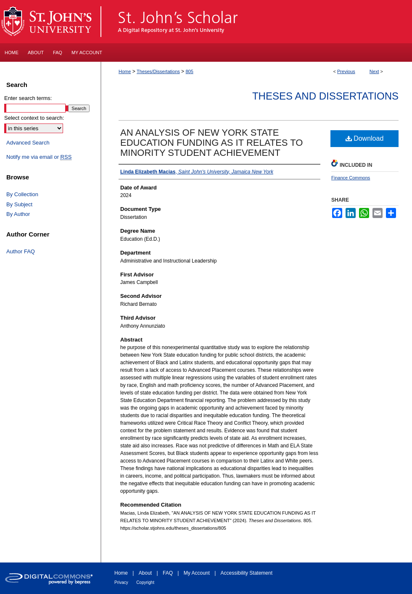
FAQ (168, 573)
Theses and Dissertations (325, 96)
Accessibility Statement (246, 573)
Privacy (121, 582)
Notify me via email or (38, 157)
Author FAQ (20, 251)
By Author (18, 214)
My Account (197, 573)
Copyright (145, 582)
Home (125, 71)
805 (189, 71)
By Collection (22, 194)
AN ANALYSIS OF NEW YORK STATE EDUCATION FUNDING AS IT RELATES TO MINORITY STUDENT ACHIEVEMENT (211, 142)
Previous (346, 71)
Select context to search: (34, 118)
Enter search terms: (28, 98)
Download (365, 138)
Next (374, 71)
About (145, 573)
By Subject (19, 204)
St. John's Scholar (257, 21)
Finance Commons (350, 177)
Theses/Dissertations (158, 71)
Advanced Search (28, 142)
